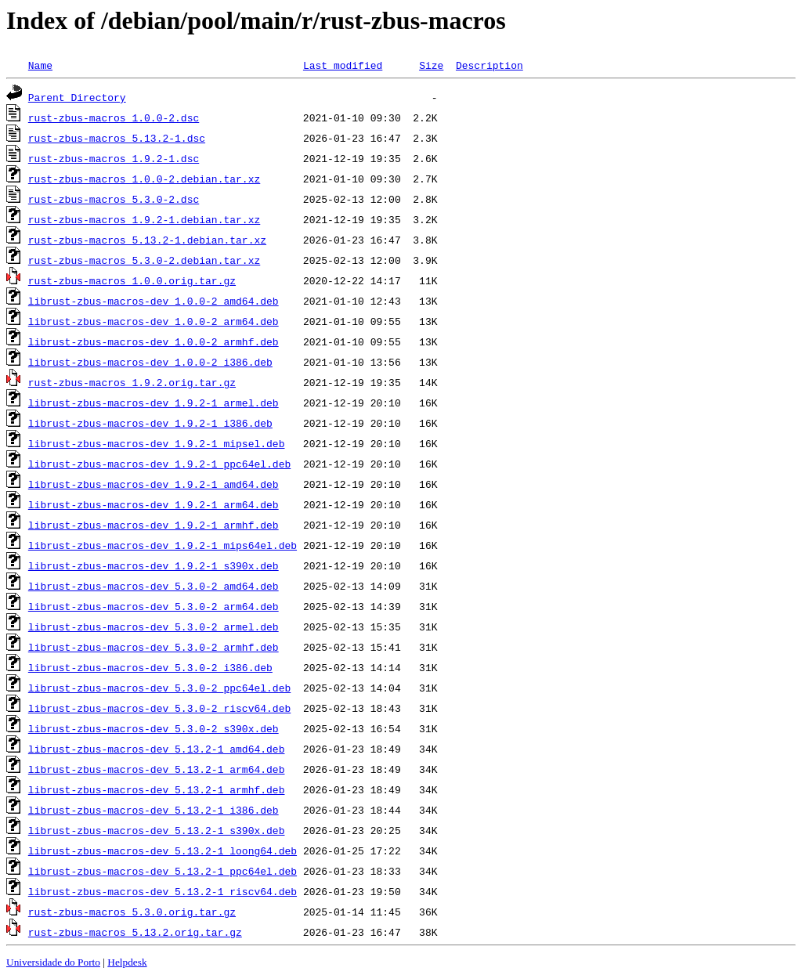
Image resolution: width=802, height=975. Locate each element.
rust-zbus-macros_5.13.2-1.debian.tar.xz (147, 240)
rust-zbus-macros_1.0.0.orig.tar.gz (132, 280)
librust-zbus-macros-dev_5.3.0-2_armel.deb (153, 626)
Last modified (342, 65)
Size (431, 65)
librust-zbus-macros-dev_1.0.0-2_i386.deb (150, 362)
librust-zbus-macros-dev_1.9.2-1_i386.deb (150, 423)
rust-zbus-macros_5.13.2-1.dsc (116, 138)
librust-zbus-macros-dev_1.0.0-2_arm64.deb (153, 321)
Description (489, 65)
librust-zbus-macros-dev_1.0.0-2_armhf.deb (153, 341)
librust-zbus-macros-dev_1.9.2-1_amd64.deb (153, 484)
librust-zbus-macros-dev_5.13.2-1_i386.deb (153, 810)
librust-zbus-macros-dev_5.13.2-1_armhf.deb (156, 789)
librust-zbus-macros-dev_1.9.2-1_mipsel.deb (156, 443)
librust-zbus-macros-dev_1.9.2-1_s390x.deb (153, 565)
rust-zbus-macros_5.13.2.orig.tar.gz (135, 932)
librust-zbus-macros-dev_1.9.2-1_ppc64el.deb (159, 464)
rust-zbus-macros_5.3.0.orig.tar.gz (132, 912)
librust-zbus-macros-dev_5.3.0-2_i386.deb (150, 667)
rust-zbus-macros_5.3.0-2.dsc (113, 199)
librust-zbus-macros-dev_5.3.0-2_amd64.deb (153, 586)
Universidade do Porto (53, 962)
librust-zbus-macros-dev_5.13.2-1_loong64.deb (162, 850)
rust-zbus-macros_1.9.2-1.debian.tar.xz (144, 219)
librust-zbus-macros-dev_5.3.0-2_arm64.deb (153, 606)
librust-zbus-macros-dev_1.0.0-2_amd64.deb (153, 301)
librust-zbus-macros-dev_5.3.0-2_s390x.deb (153, 728)
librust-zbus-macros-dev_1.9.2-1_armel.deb (153, 402)
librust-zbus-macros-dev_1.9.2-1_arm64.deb (153, 504)
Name (40, 65)
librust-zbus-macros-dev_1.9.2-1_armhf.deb (153, 525)
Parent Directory (77, 97)
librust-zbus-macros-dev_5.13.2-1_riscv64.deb (162, 891)
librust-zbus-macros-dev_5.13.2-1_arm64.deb (156, 769)
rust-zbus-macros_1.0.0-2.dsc (113, 117)
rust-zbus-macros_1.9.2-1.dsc (113, 158)
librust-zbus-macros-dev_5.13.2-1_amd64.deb (156, 749)
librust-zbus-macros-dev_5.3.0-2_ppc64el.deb (159, 688)
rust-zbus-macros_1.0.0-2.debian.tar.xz (144, 179)
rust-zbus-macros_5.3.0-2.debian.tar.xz (144, 260)
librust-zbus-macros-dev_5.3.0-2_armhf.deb (153, 647)
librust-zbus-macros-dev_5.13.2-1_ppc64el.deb (162, 871)
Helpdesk (126, 962)
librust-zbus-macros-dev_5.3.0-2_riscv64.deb (159, 708)
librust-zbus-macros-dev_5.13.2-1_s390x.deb (156, 830)
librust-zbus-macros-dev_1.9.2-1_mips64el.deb (162, 545)
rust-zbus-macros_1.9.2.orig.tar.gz (132, 382)
